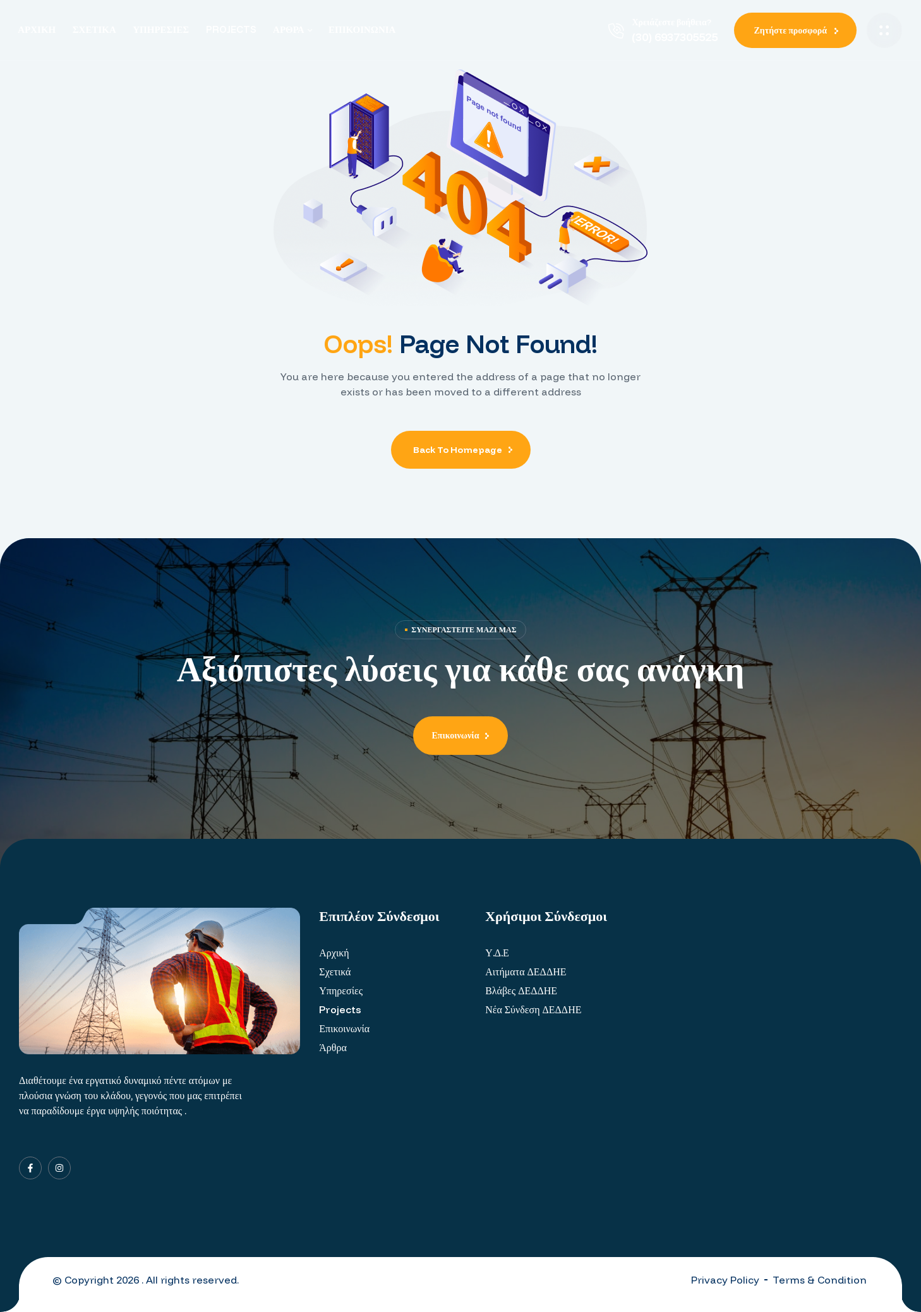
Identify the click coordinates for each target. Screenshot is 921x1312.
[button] (795, 30)
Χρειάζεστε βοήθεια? (671, 22)
